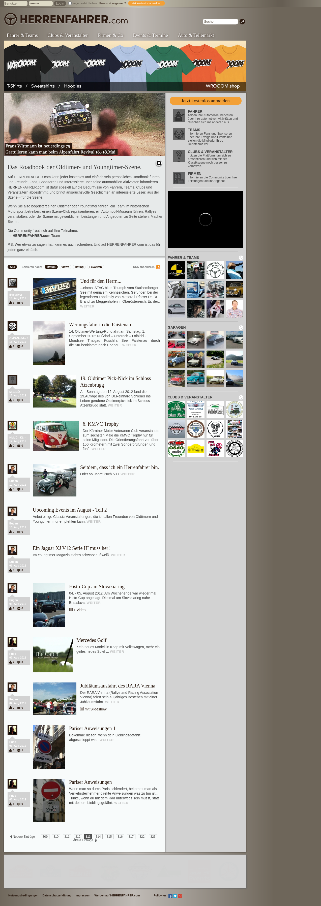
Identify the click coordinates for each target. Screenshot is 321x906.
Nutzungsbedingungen (23, 895)
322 (141, 836)
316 (120, 836)
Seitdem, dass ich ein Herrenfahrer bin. (119, 467)
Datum (51, 266)
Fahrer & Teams (22, 35)
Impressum (83, 895)
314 (98, 836)
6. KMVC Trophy (101, 424)
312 (77, 836)
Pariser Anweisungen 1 (92, 728)
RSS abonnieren (144, 266)
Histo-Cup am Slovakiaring (97, 586)
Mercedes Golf (91, 640)
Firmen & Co (110, 35)
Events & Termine (150, 35)
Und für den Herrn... (100, 281)
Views (65, 266)
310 (56, 836)
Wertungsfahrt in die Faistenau (100, 324)
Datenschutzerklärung (57, 895)
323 (153, 836)
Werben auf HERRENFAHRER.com (117, 895)
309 (45, 836)
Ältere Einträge (83, 840)
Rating (79, 266)
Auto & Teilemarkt (196, 35)
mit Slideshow (95, 709)
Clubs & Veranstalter (68, 35)
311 (67, 836)
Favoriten (95, 266)
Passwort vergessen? (112, 3)
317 (131, 836)
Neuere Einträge (24, 836)
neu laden (241, 258)
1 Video (79, 610)
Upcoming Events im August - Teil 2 (70, 510)
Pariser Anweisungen (90, 782)
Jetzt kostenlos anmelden (205, 100)
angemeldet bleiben (85, 3)
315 (109, 836)
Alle (12, 266)
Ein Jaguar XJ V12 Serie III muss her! (71, 548)
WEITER (87, 306)
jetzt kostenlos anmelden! (146, 3)
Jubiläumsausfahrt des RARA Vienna (117, 686)
